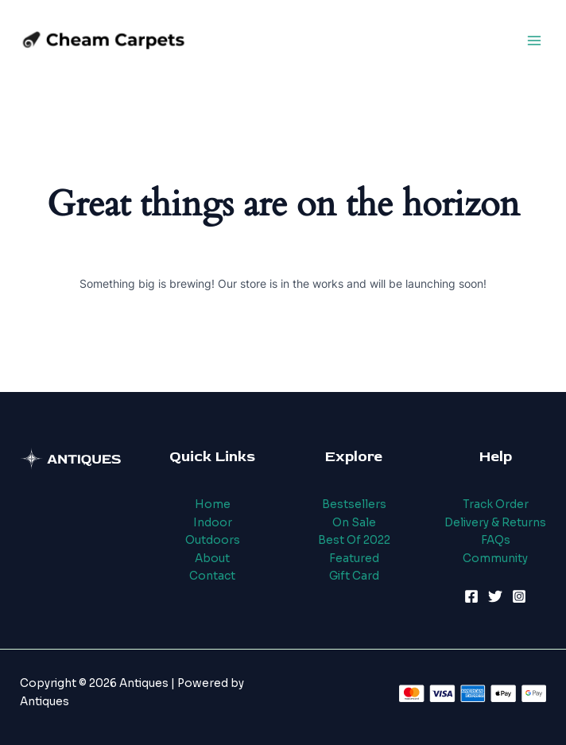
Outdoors (212, 540)
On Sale (354, 523)
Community (495, 558)
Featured (354, 558)
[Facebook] (471, 596)
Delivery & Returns (495, 523)
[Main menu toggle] (534, 40)
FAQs (495, 540)
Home (213, 504)
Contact (212, 576)
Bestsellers (354, 504)
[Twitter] (495, 596)
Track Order (496, 504)
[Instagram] (519, 596)
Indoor (212, 523)
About (212, 558)
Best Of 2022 (354, 540)
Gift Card (354, 576)
